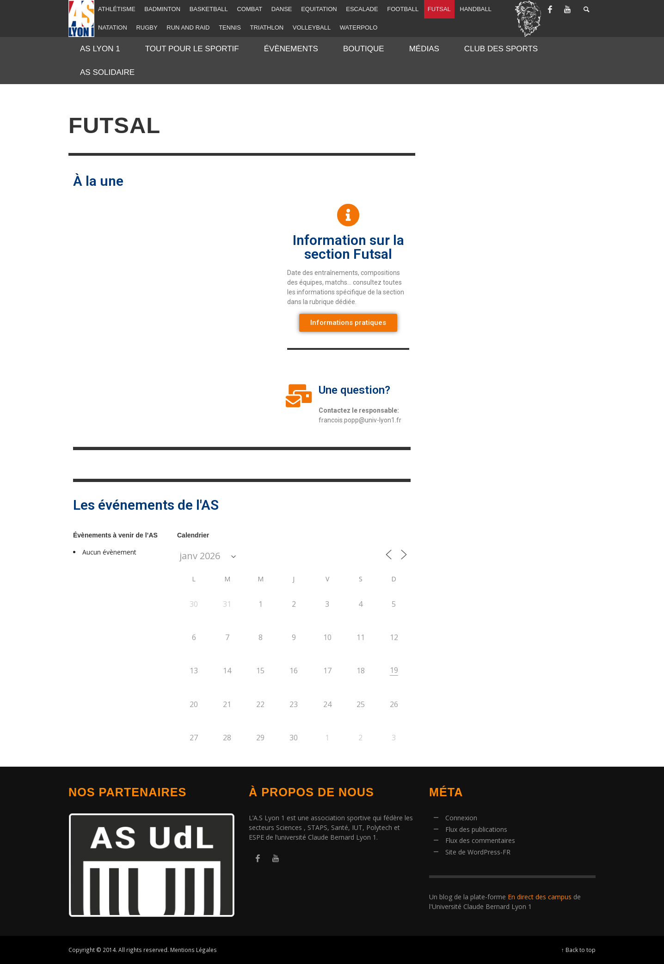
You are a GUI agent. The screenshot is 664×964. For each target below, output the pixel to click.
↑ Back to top (578, 949)
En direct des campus (540, 896)
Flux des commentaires (480, 840)
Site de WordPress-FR (477, 852)
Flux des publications (476, 829)
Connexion (461, 817)
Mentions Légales (193, 949)
